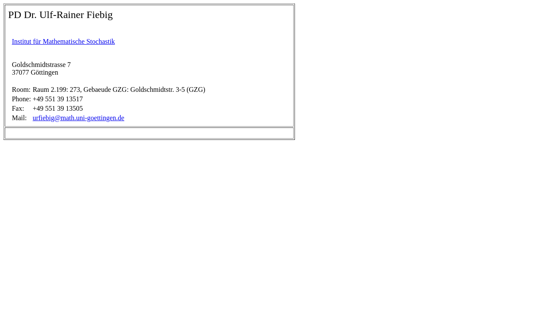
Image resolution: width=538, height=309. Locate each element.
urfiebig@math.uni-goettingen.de (78, 117)
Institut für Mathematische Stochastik (63, 41)
